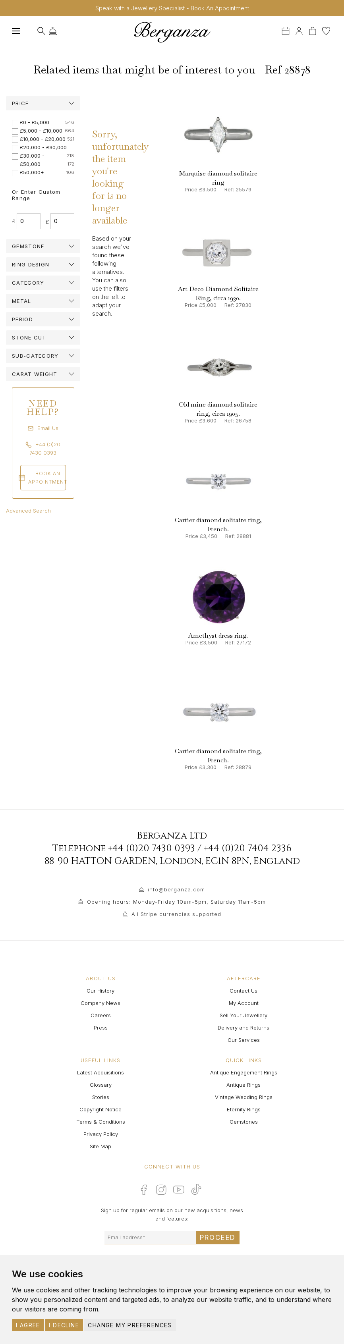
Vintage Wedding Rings (243, 1097)
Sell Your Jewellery (243, 1015)
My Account (244, 1003)
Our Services (244, 1040)
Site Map (100, 1146)
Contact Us (243, 990)
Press (101, 1027)
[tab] (43, 103)
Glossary (101, 1085)
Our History (100, 990)
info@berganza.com (176, 889)
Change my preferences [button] (130, 1325)
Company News (100, 1003)
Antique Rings (243, 1085)
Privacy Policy (100, 1134)
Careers (101, 1015)
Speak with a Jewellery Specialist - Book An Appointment (172, 8)
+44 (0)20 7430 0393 (151, 848)
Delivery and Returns (243, 1027)
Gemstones (244, 1121)
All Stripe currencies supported (176, 914)
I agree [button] (28, 1325)
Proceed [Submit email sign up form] (218, 1238)
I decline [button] (64, 1325)
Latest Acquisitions (100, 1072)
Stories (100, 1097)
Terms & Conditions (100, 1121)
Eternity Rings (244, 1109)
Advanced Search (28, 510)
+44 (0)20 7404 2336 (248, 848)
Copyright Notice (100, 1109)
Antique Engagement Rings (243, 1072)
